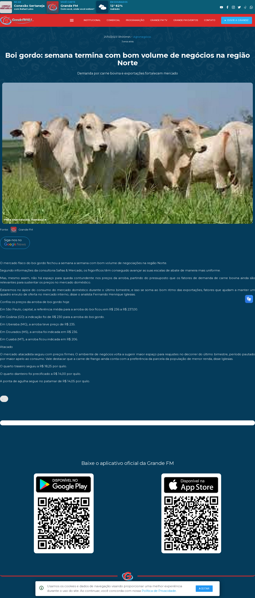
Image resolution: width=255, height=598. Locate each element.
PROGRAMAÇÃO (135, 20)
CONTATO (209, 20)
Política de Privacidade (159, 591)
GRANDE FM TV (158, 20)
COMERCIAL (113, 20)
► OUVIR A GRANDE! (236, 20)
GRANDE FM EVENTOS (185, 20)
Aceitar (204, 588)
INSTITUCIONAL (92, 20)
